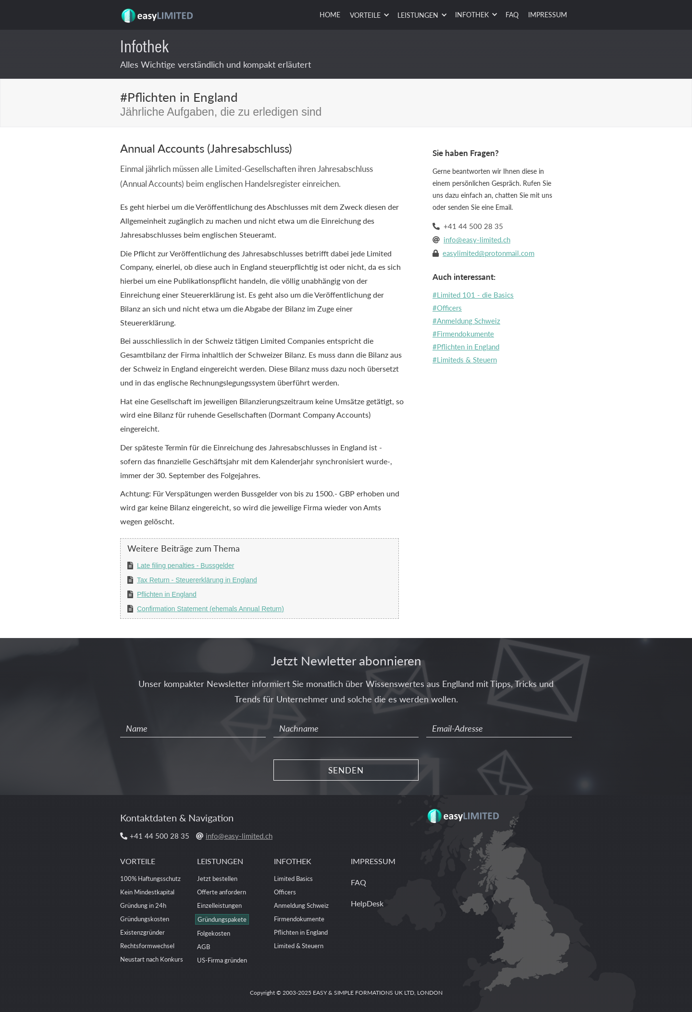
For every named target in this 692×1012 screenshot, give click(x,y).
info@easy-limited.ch (477, 239)
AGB (203, 946)
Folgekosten (213, 933)
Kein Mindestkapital (147, 891)
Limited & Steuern (298, 945)
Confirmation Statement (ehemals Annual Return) (210, 609)
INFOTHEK (292, 861)
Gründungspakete (222, 919)
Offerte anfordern (221, 891)
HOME (330, 14)
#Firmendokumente (463, 333)
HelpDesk (367, 903)
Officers (285, 891)
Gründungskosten (144, 918)
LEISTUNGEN (220, 861)
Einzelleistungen (219, 905)
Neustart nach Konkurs (151, 959)
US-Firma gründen (222, 959)
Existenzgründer (142, 932)
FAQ (512, 14)
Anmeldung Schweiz (301, 905)
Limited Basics (293, 878)
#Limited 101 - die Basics (473, 294)
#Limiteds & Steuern (464, 359)
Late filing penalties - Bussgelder (185, 565)
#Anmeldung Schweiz (466, 320)
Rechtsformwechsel (147, 945)
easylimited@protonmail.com (488, 253)
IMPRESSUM (547, 14)
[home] (158, 12)
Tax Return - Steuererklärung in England (197, 580)
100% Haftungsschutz (150, 878)
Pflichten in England (167, 594)
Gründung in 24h (143, 905)
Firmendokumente (299, 918)
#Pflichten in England (465, 346)
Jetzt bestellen (217, 878)
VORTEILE (137, 861)
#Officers (447, 307)
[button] (369, 15)
